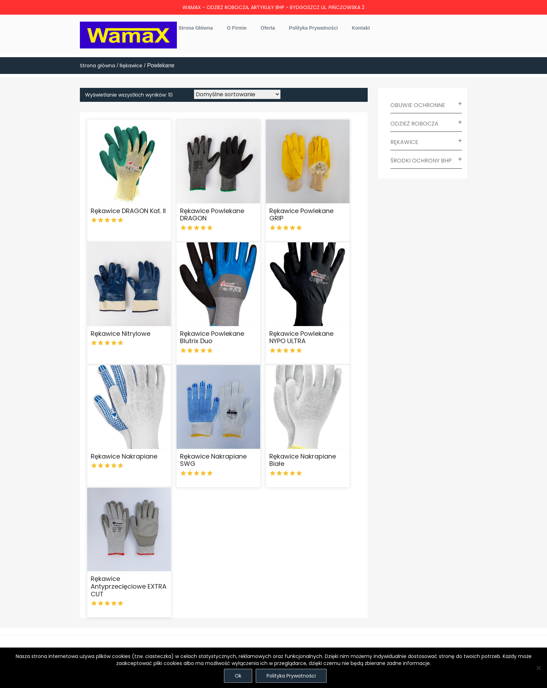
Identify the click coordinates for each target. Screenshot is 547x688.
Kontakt (361, 28)
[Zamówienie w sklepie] (237, 94)
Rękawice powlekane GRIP (301, 214)
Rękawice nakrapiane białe (302, 460)
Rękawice (131, 65)
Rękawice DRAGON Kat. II (128, 210)
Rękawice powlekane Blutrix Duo (212, 337)
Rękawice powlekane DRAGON (212, 214)
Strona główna (196, 28)
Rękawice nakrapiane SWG (213, 460)
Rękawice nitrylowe (120, 333)
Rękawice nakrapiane (124, 456)
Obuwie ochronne (417, 105)
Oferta (268, 28)
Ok (238, 675)
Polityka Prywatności (291, 675)
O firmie (237, 28)
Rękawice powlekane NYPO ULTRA (301, 337)
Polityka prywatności (313, 28)
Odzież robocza (414, 124)
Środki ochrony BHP (421, 161)
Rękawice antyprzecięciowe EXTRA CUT (128, 586)
